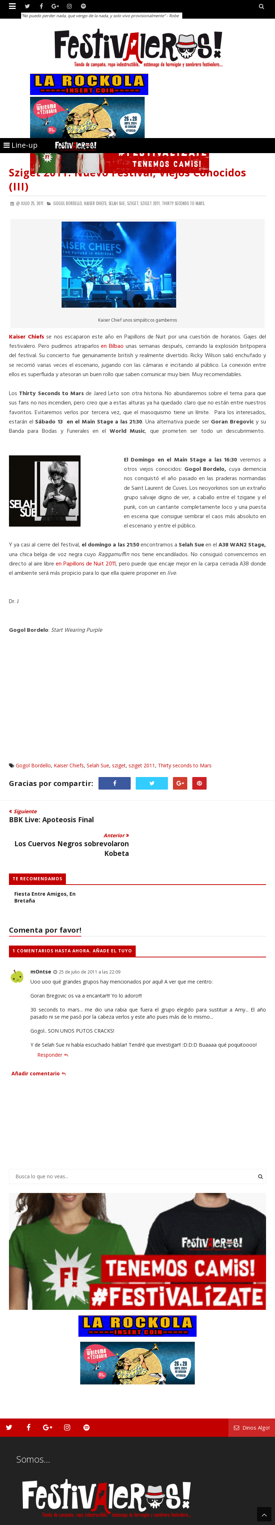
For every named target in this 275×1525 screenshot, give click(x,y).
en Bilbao (112, 346)
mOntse (40, 947)
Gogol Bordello (33, 765)
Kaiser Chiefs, (95, 203)
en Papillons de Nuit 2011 (86, 564)
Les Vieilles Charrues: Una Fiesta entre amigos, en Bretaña (47, 869)
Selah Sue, (117, 203)
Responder (49, 1030)
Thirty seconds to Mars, (183, 203)
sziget (119, 765)
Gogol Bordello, (68, 203)
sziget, (133, 203)
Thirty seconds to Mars (185, 765)
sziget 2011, (150, 203)
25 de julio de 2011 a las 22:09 (89, 948)
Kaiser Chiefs (69, 765)
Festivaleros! (21, 1519)
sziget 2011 (142, 765)
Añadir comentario (35, 1049)
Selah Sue (98, 765)
